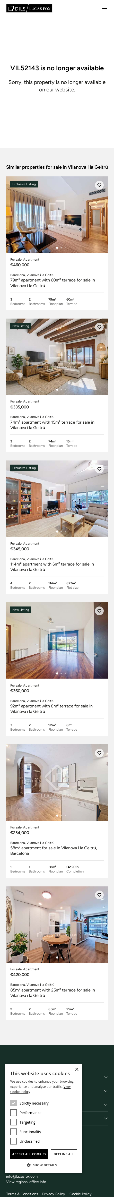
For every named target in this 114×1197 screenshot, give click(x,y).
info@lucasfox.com (22, 1176)
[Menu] (105, 8)
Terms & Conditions (22, 1194)
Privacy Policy (53, 1194)
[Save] (99, 185)
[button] (43, 1165)
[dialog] (43, 1118)
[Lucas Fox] (29, 8)
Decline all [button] (64, 1154)
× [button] (76, 1070)
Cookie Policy (80, 1194)
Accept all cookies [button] (29, 1154)
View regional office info (26, 1181)
